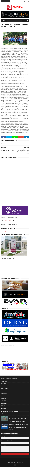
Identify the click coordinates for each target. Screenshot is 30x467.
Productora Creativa (17, 462)
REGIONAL (10, 29)
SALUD (3, 405)
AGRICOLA (4, 381)
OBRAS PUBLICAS (6, 396)
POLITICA (4, 401)
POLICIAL (4, 398)
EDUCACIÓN (5, 388)
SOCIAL (4, 408)
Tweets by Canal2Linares (7, 231)
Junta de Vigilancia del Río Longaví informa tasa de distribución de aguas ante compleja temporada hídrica (18, 427)
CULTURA (4, 383)
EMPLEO (4, 391)
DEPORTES (4, 386)
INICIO (3, 20)
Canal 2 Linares (8, 220)
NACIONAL (4, 393)
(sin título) (4, 414)
